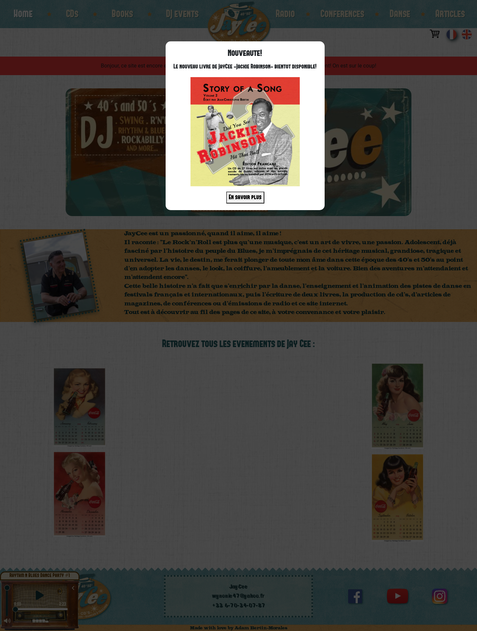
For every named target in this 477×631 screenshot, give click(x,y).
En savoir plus (245, 197)
